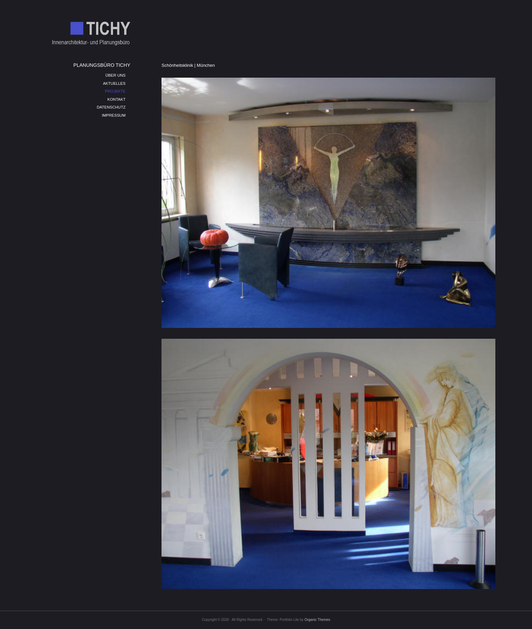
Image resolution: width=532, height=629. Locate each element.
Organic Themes (317, 620)
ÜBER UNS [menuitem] (115, 75)
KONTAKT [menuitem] (116, 99)
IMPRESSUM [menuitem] (114, 115)
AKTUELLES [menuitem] (114, 83)
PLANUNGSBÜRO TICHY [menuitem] (101, 65)
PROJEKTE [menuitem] (115, 91)
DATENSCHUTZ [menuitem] (111, 107)
